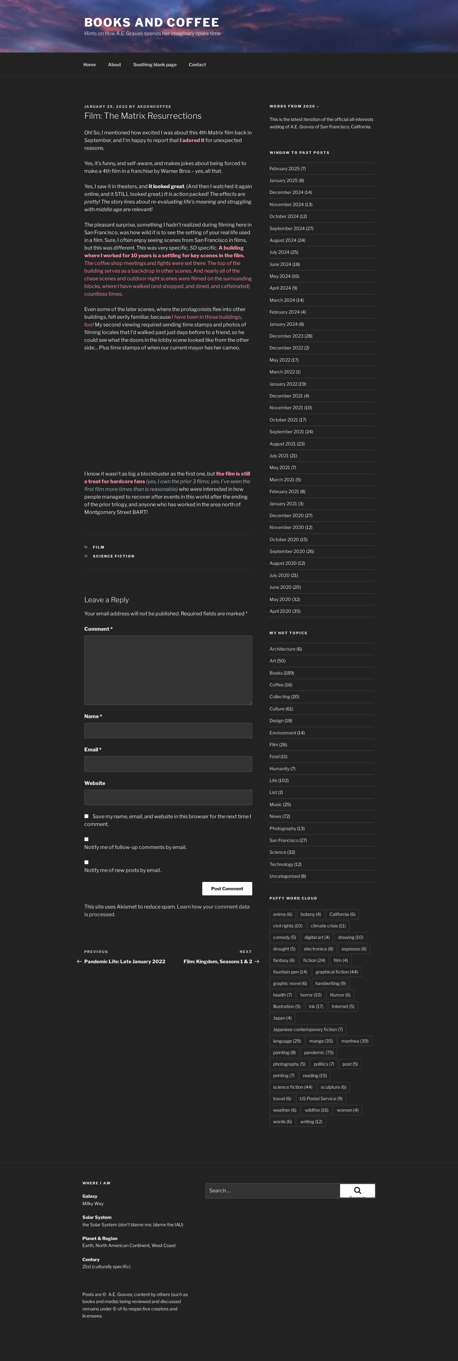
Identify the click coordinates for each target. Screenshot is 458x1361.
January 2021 (283, 480)
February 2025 (285, 145)
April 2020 (280, 588)
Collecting (280, 673)
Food (274, 733)
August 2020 (283, 540)
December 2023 (287, 313)
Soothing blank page (155, 41)
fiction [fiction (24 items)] (314, 937)
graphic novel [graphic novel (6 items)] (290, 960)
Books (276, 649)
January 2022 (283, 361)
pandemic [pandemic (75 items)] (319, 1029)
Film (99, 524)
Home (89, 41)
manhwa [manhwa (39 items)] (355, 1018)
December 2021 (286, 372)
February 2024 (285, 289)
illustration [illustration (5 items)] (287, 983)
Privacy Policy (96, 1346)
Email (93, 727)
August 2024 (283, 217)
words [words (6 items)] (282, 1098)
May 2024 (280, 253)
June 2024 (280, 241)
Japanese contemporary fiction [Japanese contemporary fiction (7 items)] (308, 1006)
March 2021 (282, 456)
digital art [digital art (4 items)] (317, 914)
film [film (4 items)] (341, 937)
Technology (281, 841)
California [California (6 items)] (342, 891)
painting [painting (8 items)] (284, 1029)
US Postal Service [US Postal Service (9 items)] (321, 1075)
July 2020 (280, 552)
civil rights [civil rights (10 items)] (288, 902)
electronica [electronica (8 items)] (318, 925)
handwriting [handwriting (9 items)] (330, 960)
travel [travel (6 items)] (282, 1075)
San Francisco (284, 817)
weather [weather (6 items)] (284, 1087)
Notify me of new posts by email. (122, 847)
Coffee (277, 661)
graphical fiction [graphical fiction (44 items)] (337, 948)
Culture (277, 685)
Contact (197, 41)
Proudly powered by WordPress (148, 1346)
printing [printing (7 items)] (284, 1052)
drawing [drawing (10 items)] (350, 914)
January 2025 (284, 157)
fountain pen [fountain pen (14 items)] (290, 948)
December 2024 (287, 169)
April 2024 (280, 265)
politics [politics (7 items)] (324, 1041)
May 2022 (280, 337)
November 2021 (286, 384)
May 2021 (280, 444)
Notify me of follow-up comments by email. (135, 824)
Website (94, 760)
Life (273, 757)
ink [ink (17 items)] (316, 983)
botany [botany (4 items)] (311, 891)
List (273, 769)
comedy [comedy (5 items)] (284, 914)
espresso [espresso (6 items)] (354, 925)
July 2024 (279, 229)
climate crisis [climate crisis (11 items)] (328, 902)
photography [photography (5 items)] (289, 1041)
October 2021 (284, 396)
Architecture (283, 625)
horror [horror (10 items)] (311, 971)
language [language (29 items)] (287, 1018)
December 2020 (287, 492)
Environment (283, 709)
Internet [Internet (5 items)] (343, 983)
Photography (283, 805)
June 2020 (281, 564)
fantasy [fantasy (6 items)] (284, 937)
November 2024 (287, 181)
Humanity (279, 745)
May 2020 (280, 576)
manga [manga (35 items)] (321, 1018)
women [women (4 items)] (348, 1087)
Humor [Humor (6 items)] (340, 971)
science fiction (114, 533)
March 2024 (282, 277)
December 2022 (286, 324)
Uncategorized (285, 853)
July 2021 (279, 432)
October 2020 (284, 516)
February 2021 (284, 468)
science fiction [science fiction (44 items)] (292, 1064)
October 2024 (284, 193)
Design (277, 697)
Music (276, 781)
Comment (98, 606)
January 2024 (284, 301)
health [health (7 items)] (282, 971)
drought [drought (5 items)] (284, 925)
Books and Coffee (152, 22)
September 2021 (287, 408)
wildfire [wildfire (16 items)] (317, 1087)
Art (273, 637)
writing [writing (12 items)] (311, 1098)
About (114, 41)
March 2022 (282, 348)
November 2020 (287, 504)
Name (93, 693)
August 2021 (283, 420)
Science (278, 829)
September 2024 (287, 205)
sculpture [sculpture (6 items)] (333, 1064)
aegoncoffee (154, 83)
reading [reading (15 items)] (315, 1052)
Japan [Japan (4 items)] (282, 994)
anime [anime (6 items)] (282, 891)
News (275, 793)
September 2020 (287, 528)
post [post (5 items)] (350, 1041)
